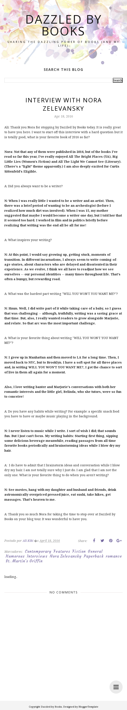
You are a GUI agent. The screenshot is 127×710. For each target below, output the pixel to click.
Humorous (15, 556)
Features (62, 551)
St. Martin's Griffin (24, 561)
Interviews (37, 556)
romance (114, 556)
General (95, 551)
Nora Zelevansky (66, 556)
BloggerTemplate (88, 706)
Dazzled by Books (63, 25)
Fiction (79, 551)
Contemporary (38, 551)
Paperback (94, 556)
